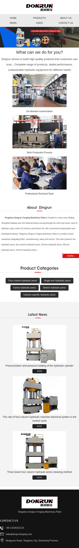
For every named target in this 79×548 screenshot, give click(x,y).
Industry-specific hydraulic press (39, 295)
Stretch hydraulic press (54, 287)
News (13, 23)
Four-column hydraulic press (22, 280)
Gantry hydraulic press (24, 287)
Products (39, 18)
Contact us (66, 23)
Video (39, 23)
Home (13, 18)
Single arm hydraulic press (57, 280)
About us (66, 18)
